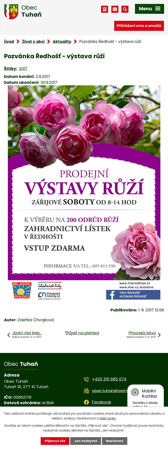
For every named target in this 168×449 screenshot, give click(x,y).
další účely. (108, 418)
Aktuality (62, 41)
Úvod (9, 41)
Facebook (101, 402)
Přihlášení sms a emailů (139, 25)
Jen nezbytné (85, 441)
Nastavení (114, 441)
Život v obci (33, 41)
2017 (23, 68)
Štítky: (10, 68)
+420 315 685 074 (109, 379)
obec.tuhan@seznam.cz (115, 390)
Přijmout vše (55, 441)
